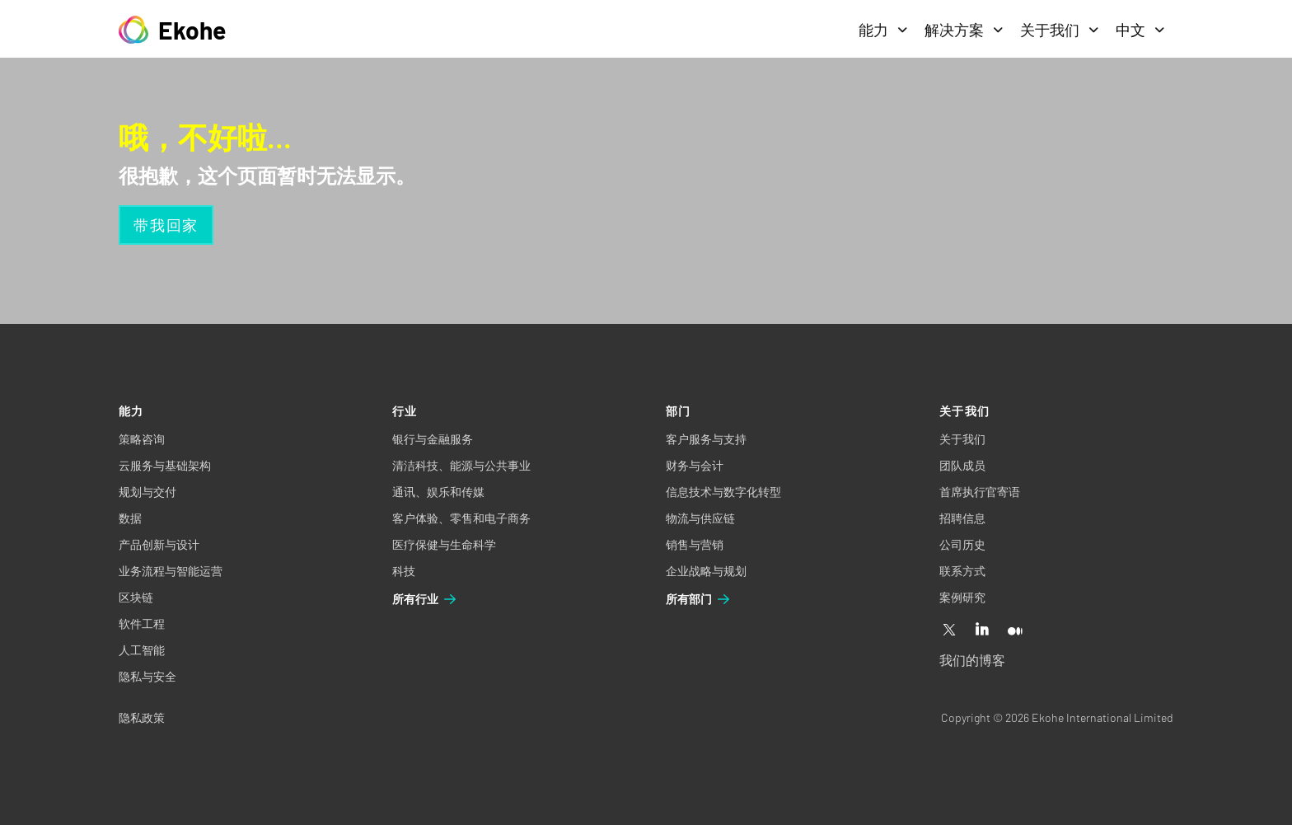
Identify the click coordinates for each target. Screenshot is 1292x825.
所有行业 (425, 599)
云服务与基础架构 (165, 465)
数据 (130, 518)
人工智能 (142, 650)
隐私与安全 (147, 676)
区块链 (136, 597)
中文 (1140, 30)
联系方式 (962, 571)
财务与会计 (694, 465)
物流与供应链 (700, 518)
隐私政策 (142, 717)
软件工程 (142, 623)
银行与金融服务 (432, 439)
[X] (949, 630)
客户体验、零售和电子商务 (461, 518)
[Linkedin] (982, 630)
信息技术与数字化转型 (723, 492)
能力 (883, 30)
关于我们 (1059, 30)
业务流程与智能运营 (170, 571)
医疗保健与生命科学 (444, 544)
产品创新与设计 (159, 544)
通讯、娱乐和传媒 (438, 492)
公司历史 (962, 544)
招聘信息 (962, 518)
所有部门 (699, 599)
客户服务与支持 (706, 439)
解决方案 (964, 30)
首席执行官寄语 (979, 492)
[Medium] (1015, 630)
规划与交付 (147, 492)
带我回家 (166, 225)
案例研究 (962, 597)
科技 (403, 571)
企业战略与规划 (706, 571)
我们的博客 (972, 660)
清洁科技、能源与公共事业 (461, 465)
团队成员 (962, 465)
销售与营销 (694, 544)
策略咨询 (142, 439)
